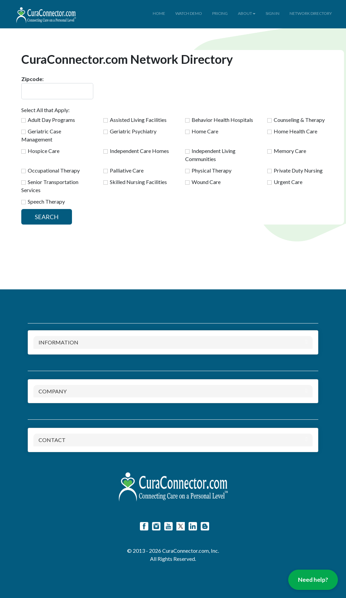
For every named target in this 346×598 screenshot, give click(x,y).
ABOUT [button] (246, 13)
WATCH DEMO (188, 13)
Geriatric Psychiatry (133, 131)
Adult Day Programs (51, 119)
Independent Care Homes (139, 151)
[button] (83, 9)
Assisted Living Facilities (138, 119)
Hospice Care (43, 151)
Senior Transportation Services (49, 186)
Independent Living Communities (210, 155)
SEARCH (46, 216)
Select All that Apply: (45, 110)
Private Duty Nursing (298, 170)
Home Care (205, 131)
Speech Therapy (46, 201)
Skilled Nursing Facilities (138, 182)
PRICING (220, 13)
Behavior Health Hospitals (222, 119)
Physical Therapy (211, 170)
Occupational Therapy (54, 170)
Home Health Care (295, 131)
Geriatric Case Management (41, 135)
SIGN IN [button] (272, 13)
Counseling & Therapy (299, 119)
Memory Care (290, 151)
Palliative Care (127, 170)
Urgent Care (288, 182)
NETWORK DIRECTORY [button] (311, 13)
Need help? (313, 579)
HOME (159, 13)
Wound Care (206, 182)
